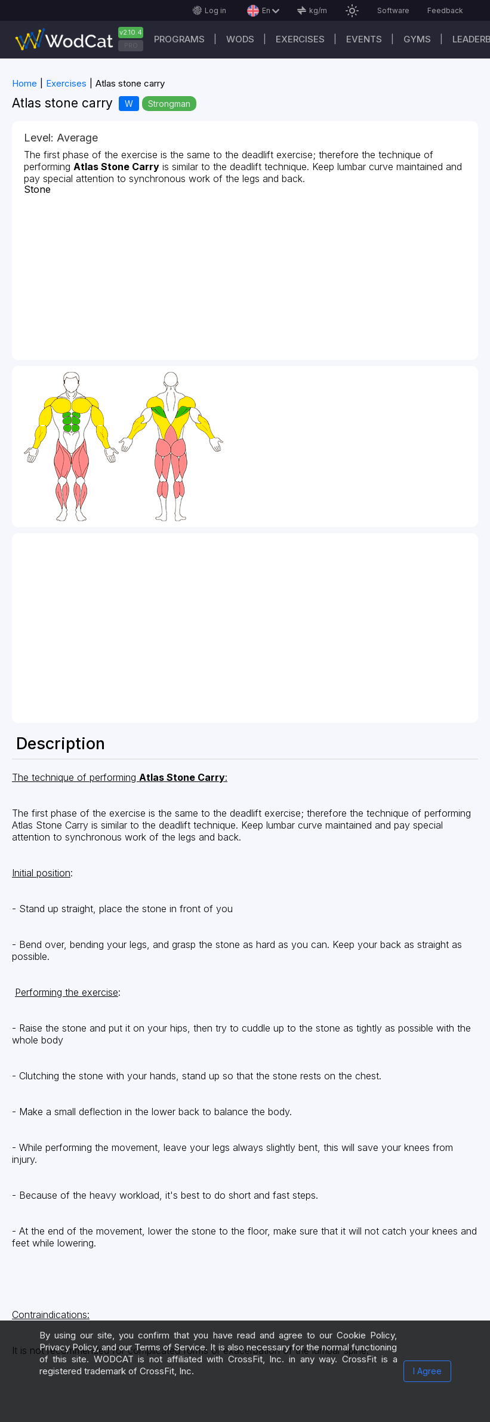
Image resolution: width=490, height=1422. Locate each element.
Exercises (300, 39)
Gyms (417, 39)
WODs (240, 39)
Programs (179, 39)
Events (364, 39)
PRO (131, 45)
